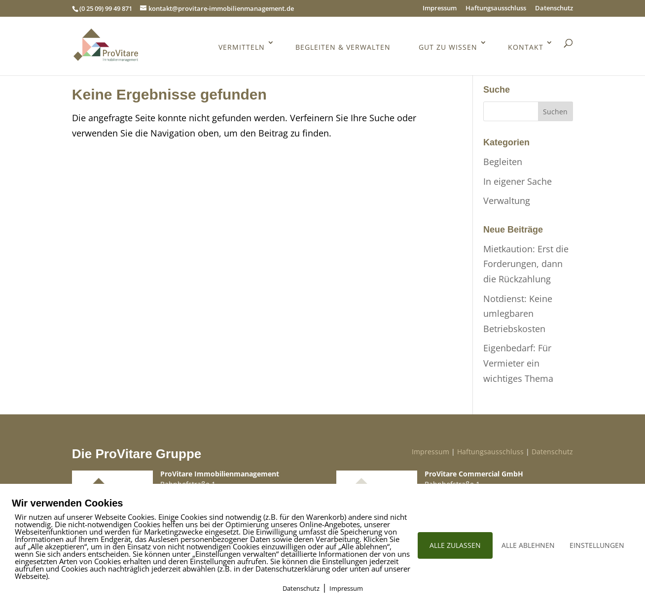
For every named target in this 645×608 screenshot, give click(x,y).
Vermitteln (241, 47)
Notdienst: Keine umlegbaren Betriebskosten (517, 314)
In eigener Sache (517, 181)
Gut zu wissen (448, 47)
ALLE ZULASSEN (455, 545)
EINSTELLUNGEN (597, 545)
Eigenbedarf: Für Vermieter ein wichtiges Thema (518, 363)
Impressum (440, 8)
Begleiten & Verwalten (343, 47)
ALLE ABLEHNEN (528, 545)
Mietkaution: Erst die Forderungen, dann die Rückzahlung (526, 264)
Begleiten (502, 162)
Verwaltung (506, 200)
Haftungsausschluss (496, 8)
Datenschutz (554, 8)
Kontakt (525, 47)
